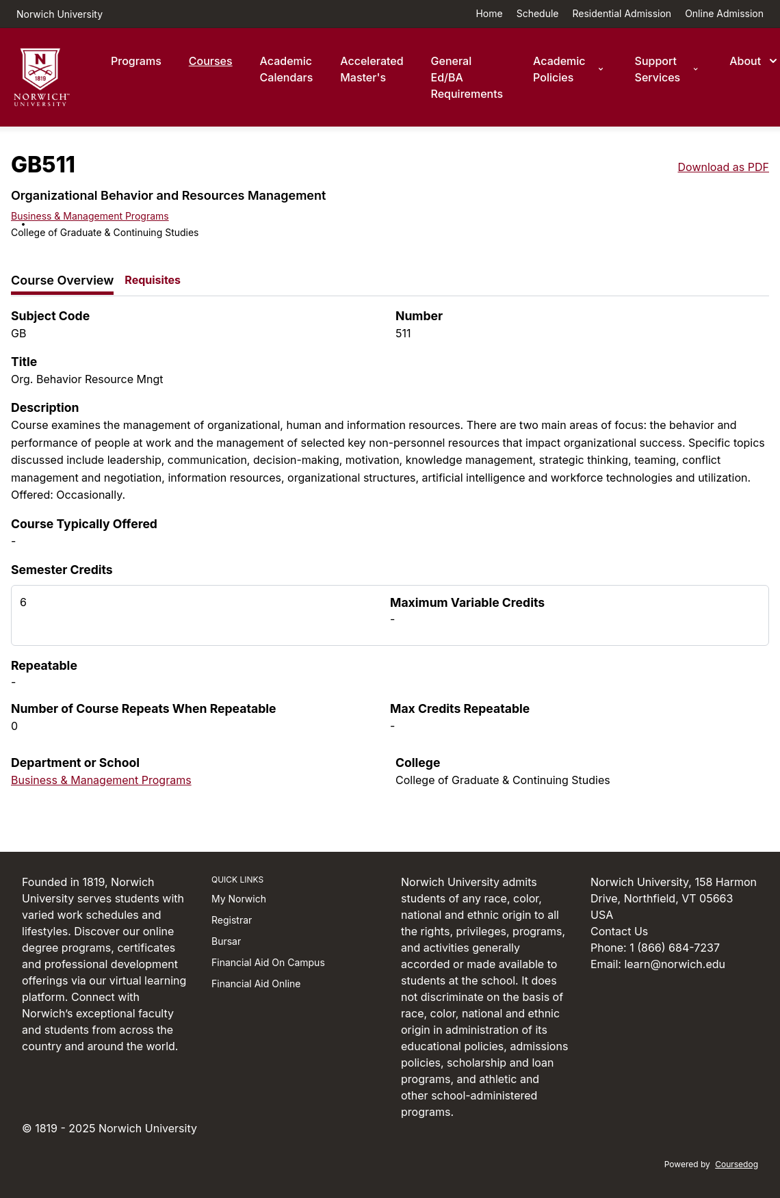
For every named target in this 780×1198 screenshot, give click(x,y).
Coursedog (736, 1164)
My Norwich (238, 898)
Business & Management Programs (90, 216)
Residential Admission (622, 13)
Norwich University (59, 14)
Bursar (226, 941)
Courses (211, 61)
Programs (136, 61)
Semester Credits (62, 569)
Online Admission (724, 13)
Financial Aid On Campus (268, 962)
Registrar (231, 920)
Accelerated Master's (371, 69)
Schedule (538, 13)
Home (489, 13)
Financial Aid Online (255, 983)
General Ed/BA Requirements (467, 77)
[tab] (62, 281)
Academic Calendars (286, 69)
